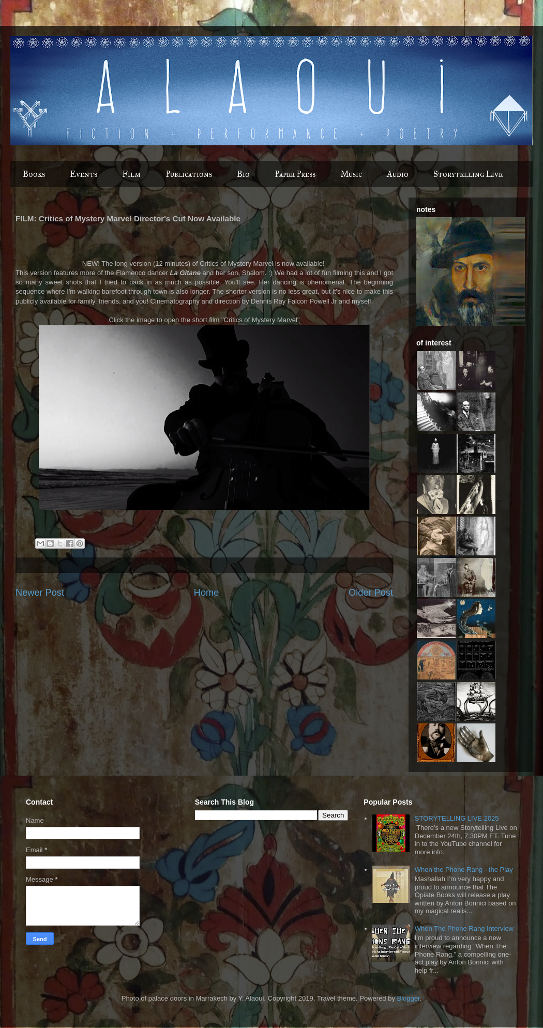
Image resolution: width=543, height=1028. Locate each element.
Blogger (408, 998)
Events (83, 174)
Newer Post (40, 592)
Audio (398, 174)
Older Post (371, 592)
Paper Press (295, 174)
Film (131, 174)
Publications (188, 174)
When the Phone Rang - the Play (464, 869)
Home (206, 592)
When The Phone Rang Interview (464, 928)
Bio (243, 174)
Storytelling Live (468, 174)
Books (34, 174)
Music (351, 174)
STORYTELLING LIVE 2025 (457, 818)
